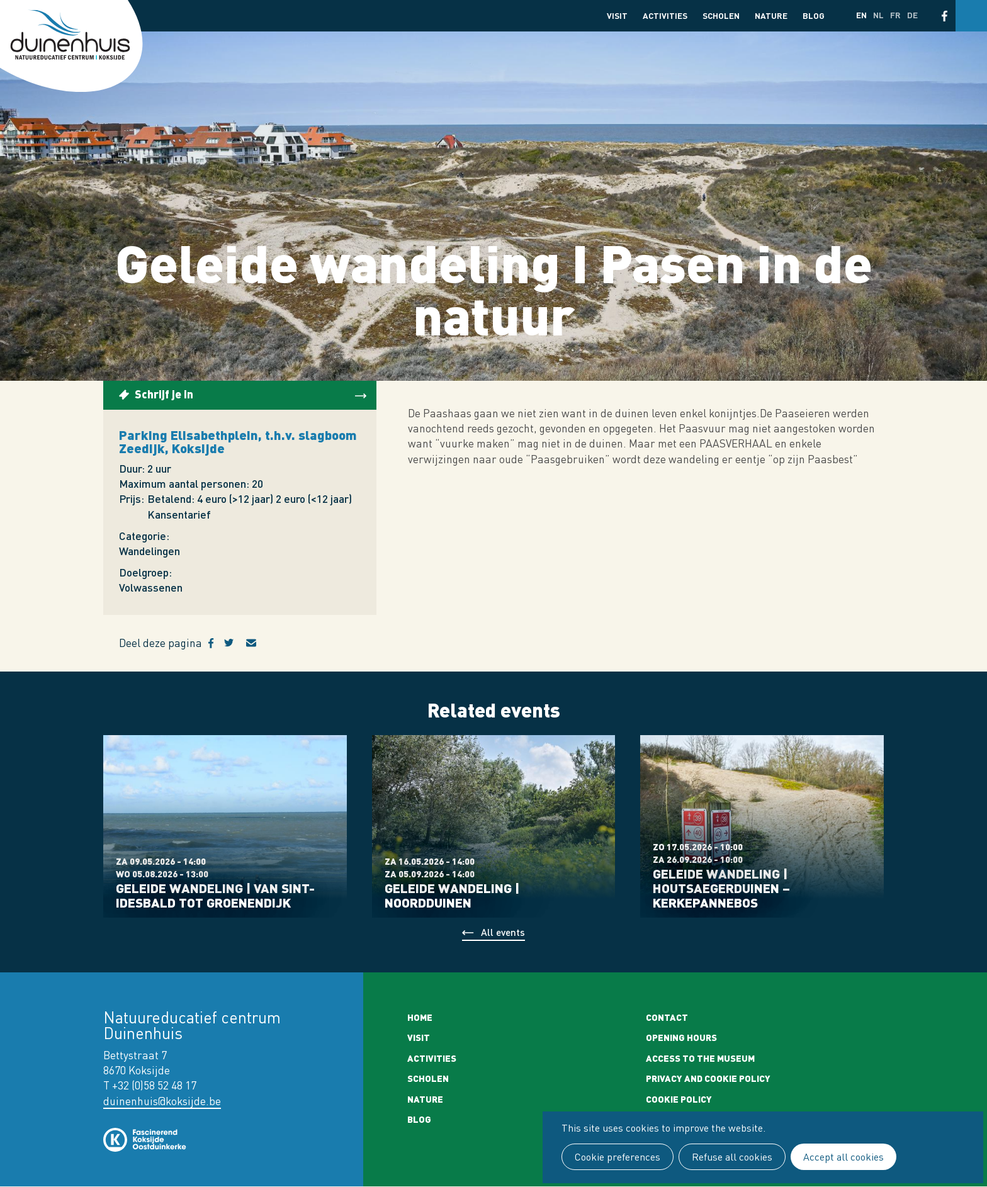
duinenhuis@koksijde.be (162, 1101)
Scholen (721, 15)
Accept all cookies (843, 1156)
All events (503, 932)
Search (971, 15)
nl (878, 14)
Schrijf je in (164, 393)
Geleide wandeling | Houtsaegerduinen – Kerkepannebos (721, 887)
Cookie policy (679, 1099)
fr (895, 14)
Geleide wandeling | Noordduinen (452, 894)
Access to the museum (700, 1058)
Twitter (235, 643)
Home (419, 1017)
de (912, 14)
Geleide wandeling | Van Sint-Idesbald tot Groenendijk (215, 894)
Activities (665, 15)
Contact (667, 1017)
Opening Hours (681, 1037)
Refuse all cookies (732, 1156)
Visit (617, 15)
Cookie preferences (617, 1156)
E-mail (258, 643)
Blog (814, 15)
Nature (771, 15)
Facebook (944, 15)
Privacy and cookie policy (708, 1078)
